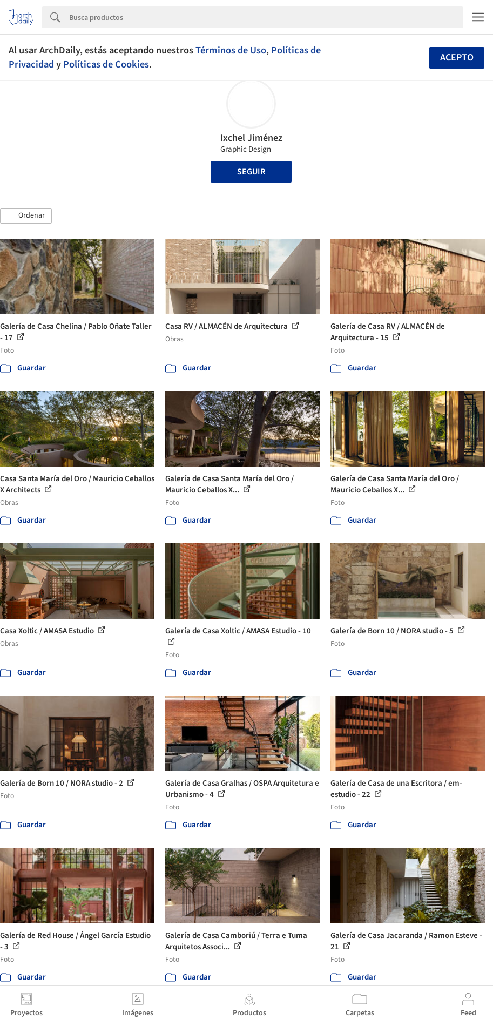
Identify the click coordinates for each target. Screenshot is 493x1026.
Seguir (251, 172)
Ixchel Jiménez (251, 138)
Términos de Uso (230, 50)
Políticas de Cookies (106, 64)
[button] (26, 216)
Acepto (457, 57)
